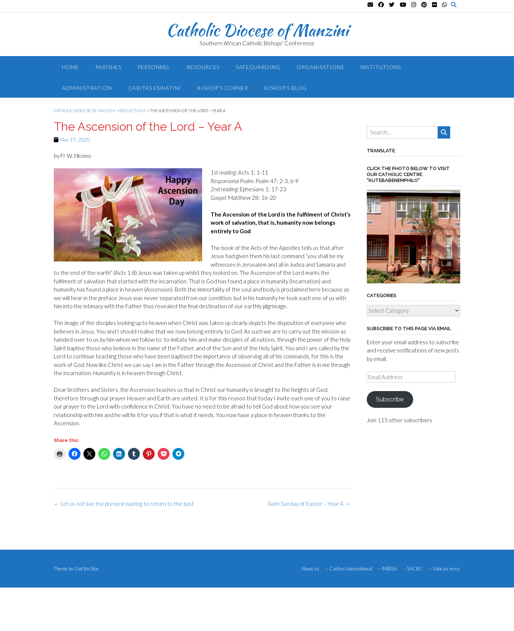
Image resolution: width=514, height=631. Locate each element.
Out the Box (87, 569)
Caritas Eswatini (154, 88)
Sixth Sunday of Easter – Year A (309, 503)
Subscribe (389, 399)
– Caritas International (349, 568)
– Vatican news (444, 568)
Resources (203, 67)
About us (310, 568)
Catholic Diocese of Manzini (257, 30)
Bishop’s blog (285, 88)
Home (70, 67)
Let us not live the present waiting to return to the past (124, 503)
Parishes (108, 67)
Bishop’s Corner (222, 88)
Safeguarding (258, 67)
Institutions (380, 67)
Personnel (154, 67)
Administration (87, 88)
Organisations (320, 67)
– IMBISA (387, 568)
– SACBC (413, 568)
